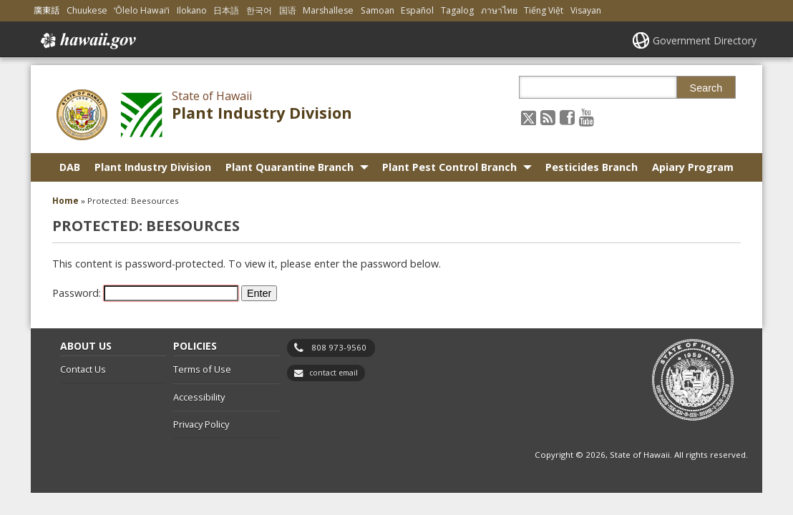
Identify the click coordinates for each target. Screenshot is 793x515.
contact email (333, 373)
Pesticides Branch (591, 167)
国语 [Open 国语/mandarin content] (287, 10)
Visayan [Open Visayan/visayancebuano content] (585, 10)
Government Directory (704, 40)
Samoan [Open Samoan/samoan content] (377, 10)
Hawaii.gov (87, 41)
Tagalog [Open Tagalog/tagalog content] (457, 10)
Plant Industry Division (262, 112)
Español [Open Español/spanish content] (417, 10)
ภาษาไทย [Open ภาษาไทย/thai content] (499, 10)
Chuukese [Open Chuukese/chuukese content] (87, 10)
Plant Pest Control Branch (449, 167)
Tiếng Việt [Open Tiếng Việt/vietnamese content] (543, 10)
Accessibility (199, 397)
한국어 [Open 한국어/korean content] (259, 10)
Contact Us (83, 369)
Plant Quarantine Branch (289, 167)
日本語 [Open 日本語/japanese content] (226, 10)
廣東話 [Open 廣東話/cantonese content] (46, 10)
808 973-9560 (338, 347)
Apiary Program (693, 167)
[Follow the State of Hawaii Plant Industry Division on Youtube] (586, 117)
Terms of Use (202, 369)
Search (706, 88)
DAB (69, 167)
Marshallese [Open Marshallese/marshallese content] (328, 10)
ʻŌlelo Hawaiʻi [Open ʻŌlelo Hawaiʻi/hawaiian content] (142, 10)
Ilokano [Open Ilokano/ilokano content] (192, 10)
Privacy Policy (201, 424)
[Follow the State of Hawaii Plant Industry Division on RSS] (547, 117)
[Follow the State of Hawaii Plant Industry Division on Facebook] (567, 117)
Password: (145, 293)
